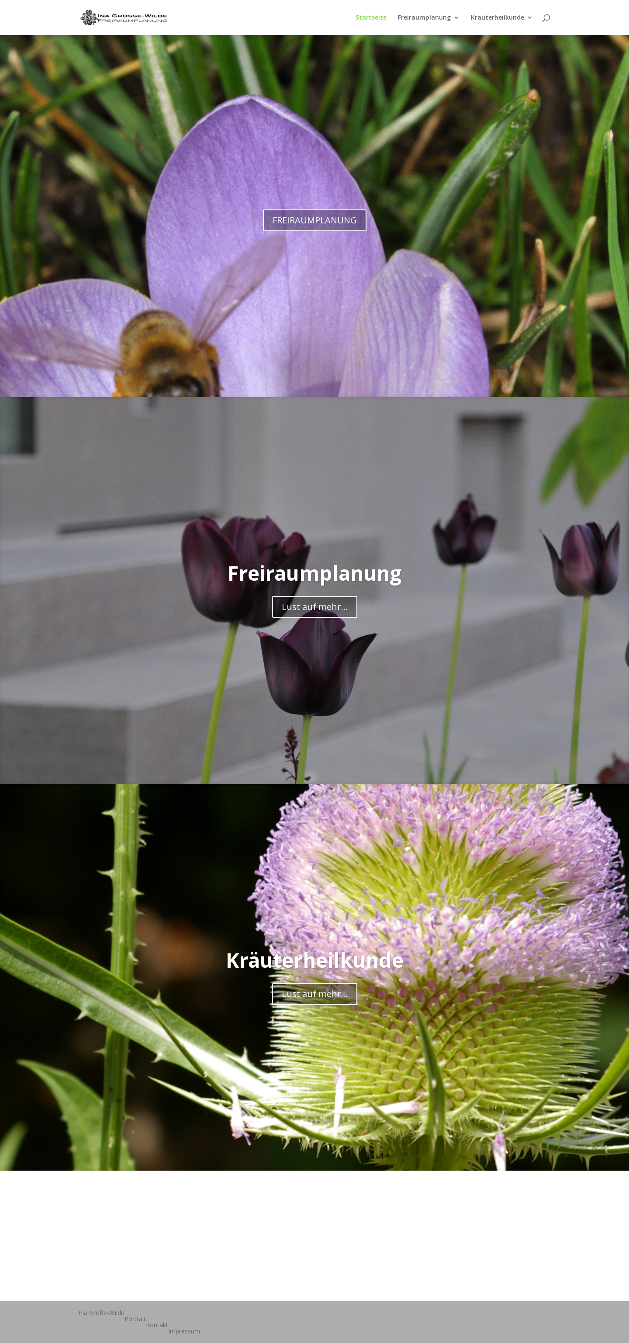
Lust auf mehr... (315, 607)
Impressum (184, 1331)
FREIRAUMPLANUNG (315, 220)
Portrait (135, 1319)
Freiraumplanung (424, 17)
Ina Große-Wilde (101, 1313)
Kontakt (157, 1325)
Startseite (371, 17)
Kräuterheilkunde (497, 17)
